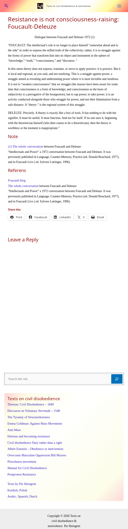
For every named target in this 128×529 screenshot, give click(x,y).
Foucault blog (16, 179)
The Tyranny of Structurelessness (28, 415)
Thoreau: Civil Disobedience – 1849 (29, 403)
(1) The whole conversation (24, 146)
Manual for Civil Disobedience (26, 463)
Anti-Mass (14, 427)
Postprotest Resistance (21, 469)
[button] (6, 6)
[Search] (116, 378)
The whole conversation (22, 185)
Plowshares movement (21, 457)
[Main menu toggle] (119, 5)
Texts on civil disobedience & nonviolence (68, 5)
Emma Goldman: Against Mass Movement (33, 421)
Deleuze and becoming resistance (28, 433)
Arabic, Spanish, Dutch (22, 490)
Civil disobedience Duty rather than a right (33, 439)
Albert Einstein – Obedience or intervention (34, 445)
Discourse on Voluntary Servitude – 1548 (32, 409)
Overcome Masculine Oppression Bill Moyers (35, 451)
